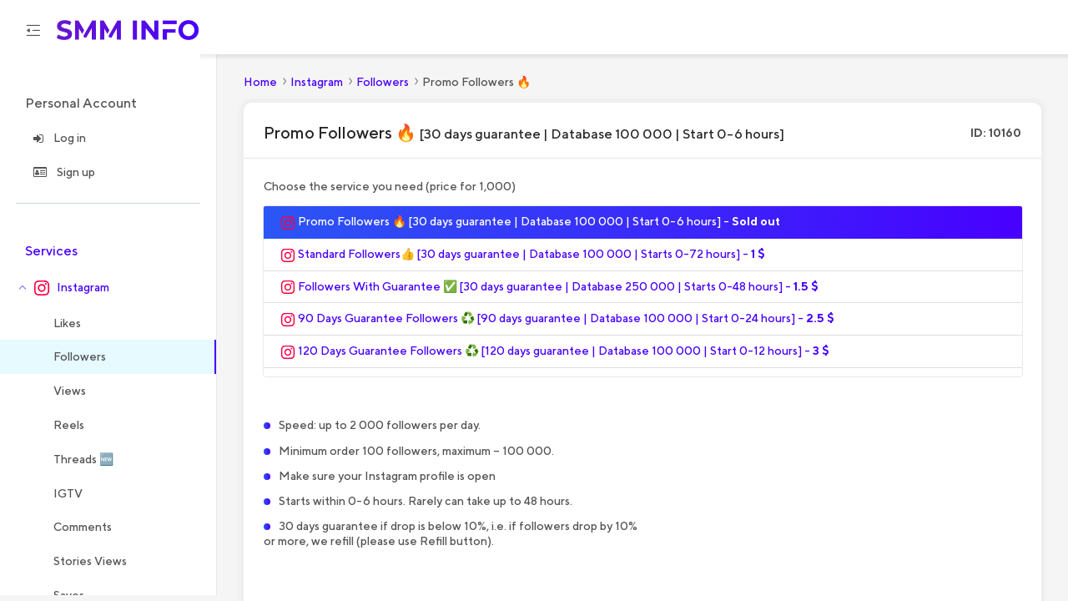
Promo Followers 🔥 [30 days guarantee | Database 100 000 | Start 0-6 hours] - (530, 228)
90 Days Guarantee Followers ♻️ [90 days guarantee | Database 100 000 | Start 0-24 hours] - (557, 324)
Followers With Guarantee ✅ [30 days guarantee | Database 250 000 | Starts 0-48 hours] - (549, 293)
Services (51, 257)
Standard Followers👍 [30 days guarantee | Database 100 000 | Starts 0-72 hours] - (522, 260)
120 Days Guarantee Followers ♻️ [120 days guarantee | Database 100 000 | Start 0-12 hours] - (554, 357)
